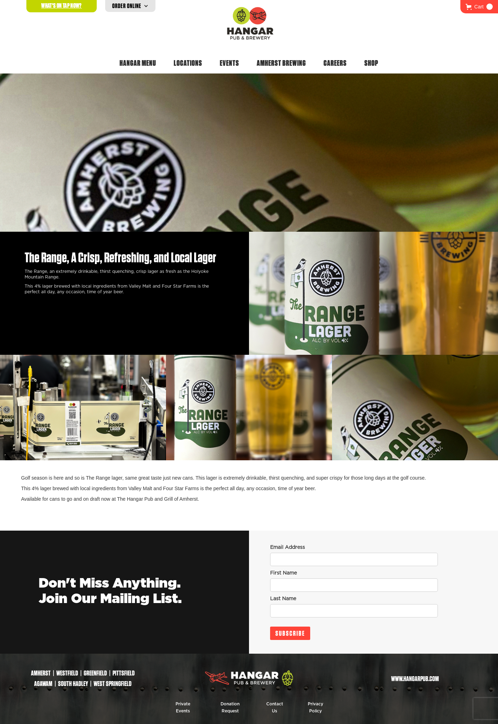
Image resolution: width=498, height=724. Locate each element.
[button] (479, 6)
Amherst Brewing (281, 63)
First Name (283, 573)
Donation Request (230, 707)
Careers (335, 63)
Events (229, 63)
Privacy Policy (315, 707)
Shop (371, 63)
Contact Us (274, 707)
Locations (188, 63)
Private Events (182, 707)
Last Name (283, 598)
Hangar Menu (138, 63)
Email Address (287, 547)
